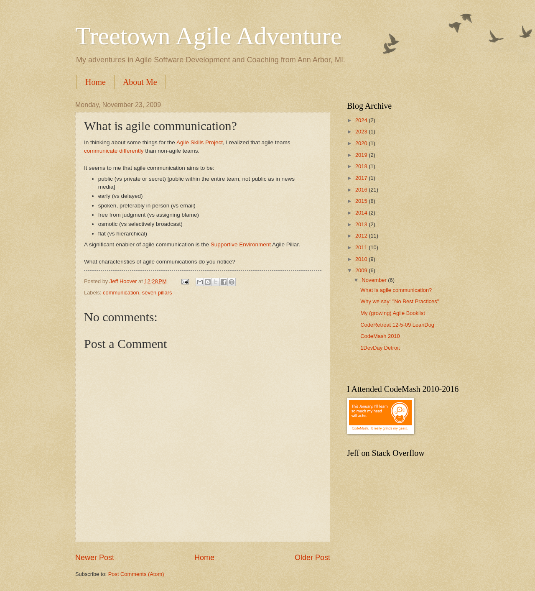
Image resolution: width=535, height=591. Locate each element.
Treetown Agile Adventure (208, 36)
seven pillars (157, 292)
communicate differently (113, 151)
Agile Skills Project (199, 142)
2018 (362, 166)
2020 (362, 143)
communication (121, 292)
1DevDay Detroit (380, 348)
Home (95, 82)
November (375, 280)
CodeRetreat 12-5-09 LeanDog (397, 325)
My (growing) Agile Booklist (392, 313)
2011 (362, 247)
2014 (362, 213)
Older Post (312, 557)
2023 (362, 131)
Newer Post (94, 557)
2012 (362, 236)
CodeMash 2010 (380, 336)
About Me (140, 82)
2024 (362, 120)
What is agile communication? (396, 290)
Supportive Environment (241, 244)
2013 (362, 224)
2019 (362, 155)
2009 (362, 270)
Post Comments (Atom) (136, 574)
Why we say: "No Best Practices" (399, 301)
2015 (362, 201)
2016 (362, 190)
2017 (362, 178)
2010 (362, 259)
